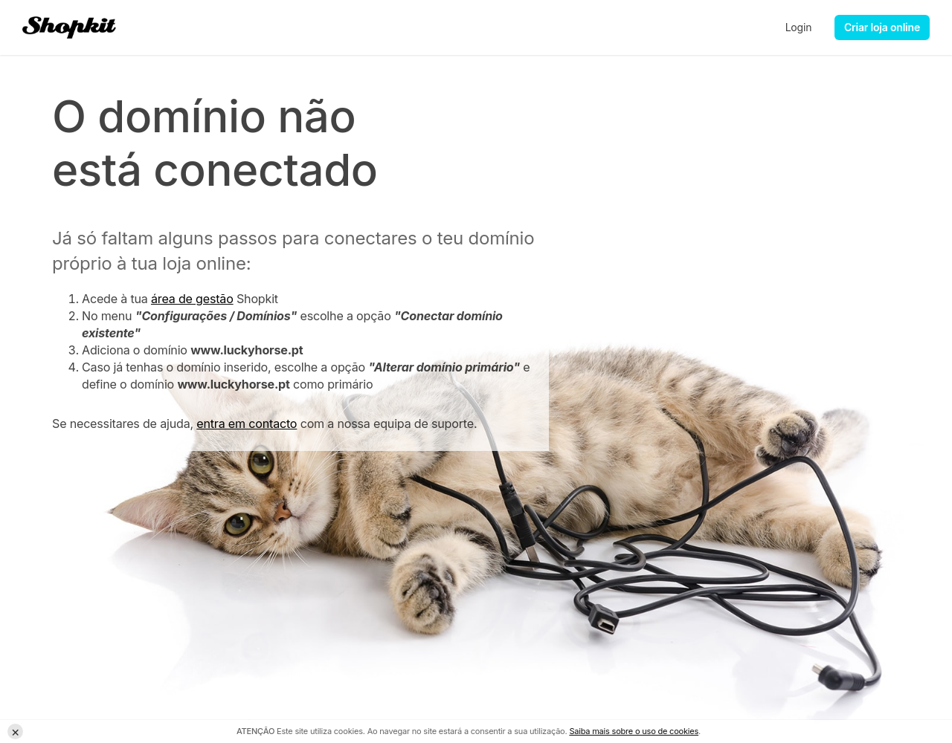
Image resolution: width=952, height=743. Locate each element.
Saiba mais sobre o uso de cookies (633, 731)
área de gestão (192, 298)
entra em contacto (246, 423)
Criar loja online (882, 27)
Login (798, 27)
